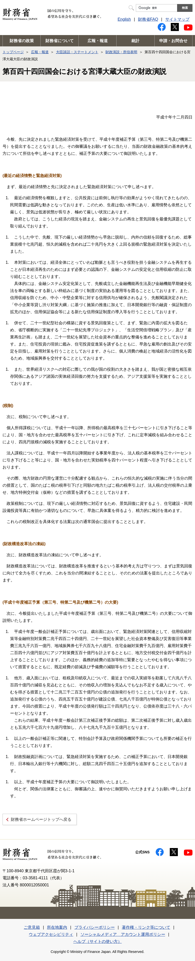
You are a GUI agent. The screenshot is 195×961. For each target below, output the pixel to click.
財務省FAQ (148, 19)
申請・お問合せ (173, 41)
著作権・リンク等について (146, 927)
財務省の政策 (22, 41)
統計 (135, 41)
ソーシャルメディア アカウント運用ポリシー (122, 934)
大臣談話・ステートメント (77, 52)
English (124, 19)
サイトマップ (177, 19)
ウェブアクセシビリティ (51, 934)
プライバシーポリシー (94, 927)
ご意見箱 (32, 927)
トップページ (13, 52)
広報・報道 (98, 41)
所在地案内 (57, 927)
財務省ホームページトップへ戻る (41, 819)
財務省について (59, 41)
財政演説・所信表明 (121, 52)
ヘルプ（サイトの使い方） (97, 941)
